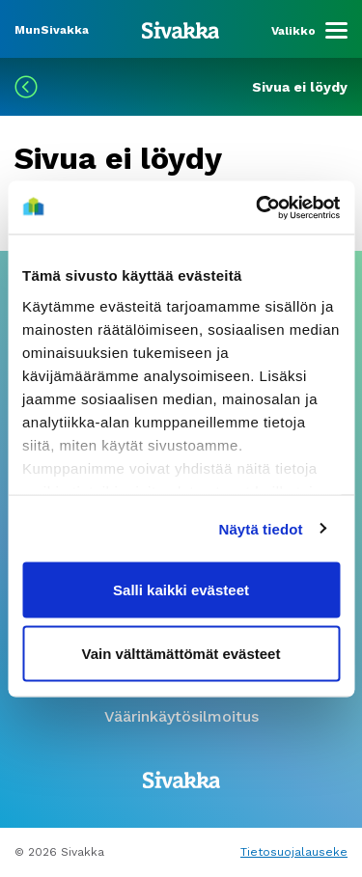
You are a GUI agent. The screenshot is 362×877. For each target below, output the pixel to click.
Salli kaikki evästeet (181, 590)
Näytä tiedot (261, 528)
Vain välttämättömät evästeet (181, 652)
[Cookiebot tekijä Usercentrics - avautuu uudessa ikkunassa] (258, 207)
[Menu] (309, 30)
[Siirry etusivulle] (180, 29)
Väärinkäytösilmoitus (181, 716)
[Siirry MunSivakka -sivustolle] (51, 28)
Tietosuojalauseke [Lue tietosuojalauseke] (294, 852)
